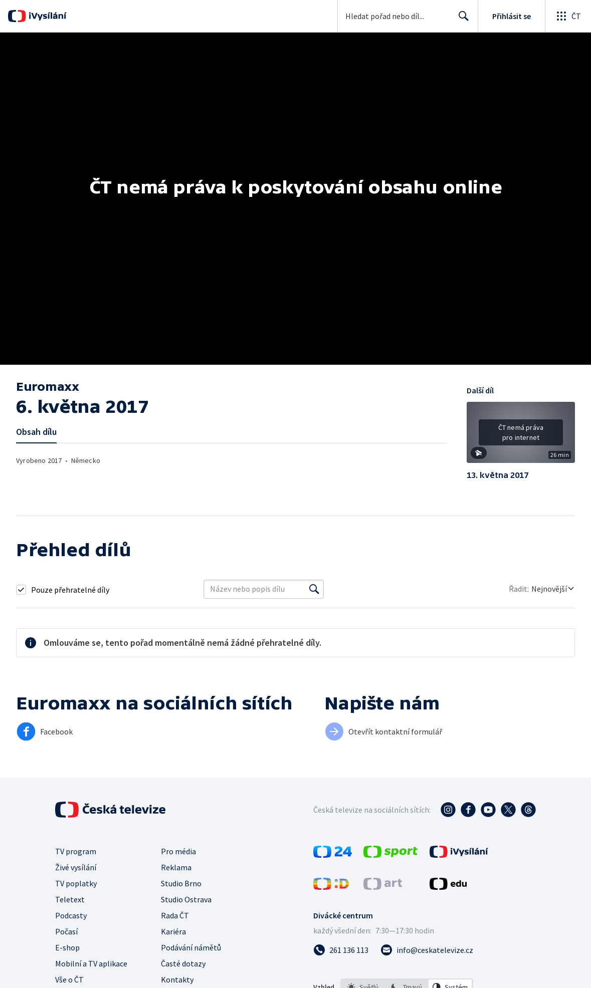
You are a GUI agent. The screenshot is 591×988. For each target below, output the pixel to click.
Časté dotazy (183, 963)
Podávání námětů (191, 947)
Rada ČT (175, 915)
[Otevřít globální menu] (568, 16)
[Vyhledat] (314, 589)
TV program (75, 851)
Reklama (176, 867)
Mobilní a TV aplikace (91, 963)
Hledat (461, 20)
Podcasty (71, 915)
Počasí (66, 931)
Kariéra (173, 931)
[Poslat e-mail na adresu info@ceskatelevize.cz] (426, 950)
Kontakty (177, 979)
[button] (521, 436)
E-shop (67, 947)
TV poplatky (76, 883)
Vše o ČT (69, 979)
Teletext (70, 899)
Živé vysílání (75, 867)
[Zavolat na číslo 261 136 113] (340, 950)
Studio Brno (181, 883)
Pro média (178, 851)
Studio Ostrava (186, 899)
